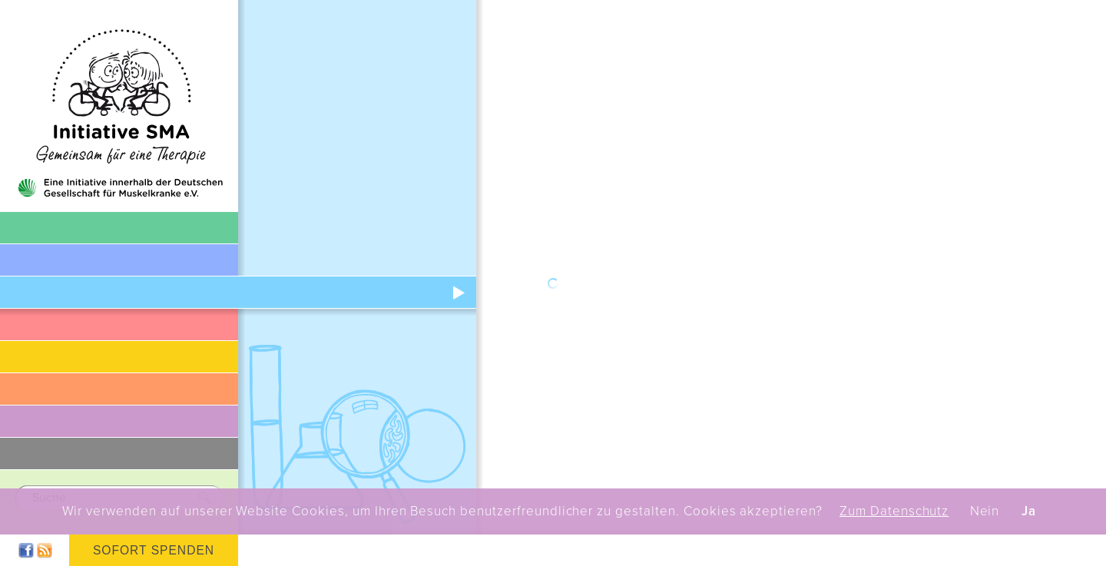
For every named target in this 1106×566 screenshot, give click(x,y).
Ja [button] (1029, 511)
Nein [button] (985, 511)
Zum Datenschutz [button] (894, 511)
